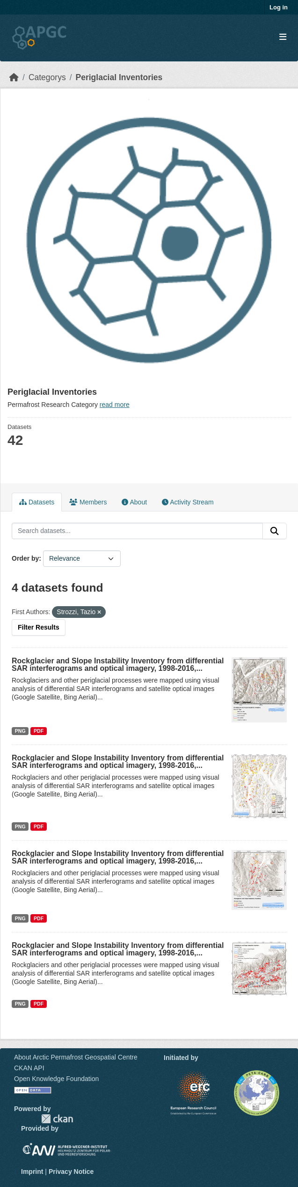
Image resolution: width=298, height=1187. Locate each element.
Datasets (36, 502)
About (134, 502)
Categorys (47, 77)
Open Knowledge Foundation (56, 1078)
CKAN (57, 1119)
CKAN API (29, 1068)
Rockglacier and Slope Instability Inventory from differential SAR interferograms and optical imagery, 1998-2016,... (118, 664)
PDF (39, 731)
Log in (278, 7)
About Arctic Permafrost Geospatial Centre (76, 1057)
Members (88, 502)
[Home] (14, 77)
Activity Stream (187, 502)
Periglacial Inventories (119, 77)
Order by (25, 558)
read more (115, 404)
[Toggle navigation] (282, 37)
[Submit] (274, 531)
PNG (20, 731)
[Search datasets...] (137, 531)
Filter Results (38, 627)
